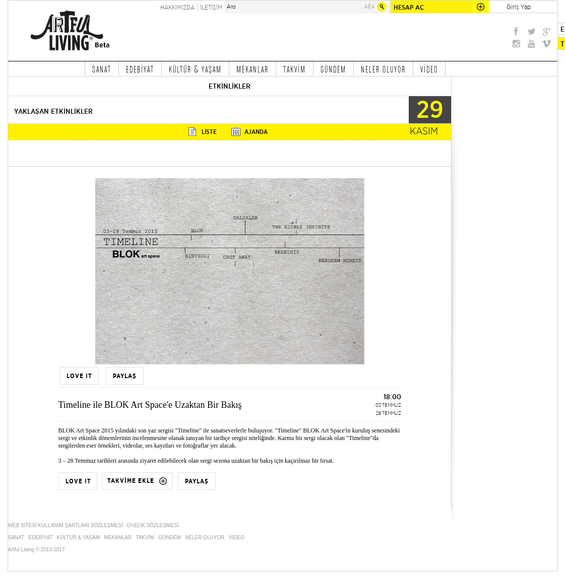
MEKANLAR (252, 69)
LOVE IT (79, 376)
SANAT (101, 69)
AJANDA (256, 131)
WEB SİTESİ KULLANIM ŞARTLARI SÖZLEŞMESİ (65, 525)
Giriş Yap (519, 7)
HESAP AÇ (409, 7)
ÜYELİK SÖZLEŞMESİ (152, 525)
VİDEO (429, 69)
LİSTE (209, 131)
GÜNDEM (333, 69)
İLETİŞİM (211, 7)
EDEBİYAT (140, 69)
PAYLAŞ (125, 376)
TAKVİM (294, 69)
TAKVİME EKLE (130, 481)
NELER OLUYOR (383, 69)
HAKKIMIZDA (177, 7)
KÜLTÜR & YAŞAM (195, 69)
